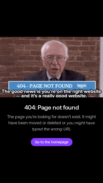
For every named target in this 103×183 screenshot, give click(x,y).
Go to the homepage (51, 142)
